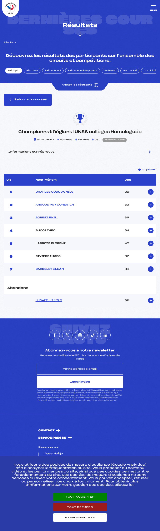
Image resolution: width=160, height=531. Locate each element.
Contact (46, 430)
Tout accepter (80, 497)
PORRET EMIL (46, 218)
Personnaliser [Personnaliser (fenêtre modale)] (80, 517)
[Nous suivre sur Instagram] (80, 335)
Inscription (80, 382)
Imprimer (147, 169)
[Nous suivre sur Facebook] (54, 335)
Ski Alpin (13, 71)
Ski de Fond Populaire (83, 71)
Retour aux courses (28, 100)
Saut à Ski (130, 71)
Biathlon (32, 71)
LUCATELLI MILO (48, 300)
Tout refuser (80, 507)
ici (115, 400)
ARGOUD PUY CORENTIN (54, 205)
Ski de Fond (53, 71)
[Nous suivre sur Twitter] (67, 335)
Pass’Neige (54, 454)
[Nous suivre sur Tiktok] (93, 335)
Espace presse (52, 438)
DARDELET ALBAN (49, 269)
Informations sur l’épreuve (80, 152)
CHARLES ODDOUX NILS (54, 192)
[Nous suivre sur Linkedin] (105, 335)
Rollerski (110, 71)
